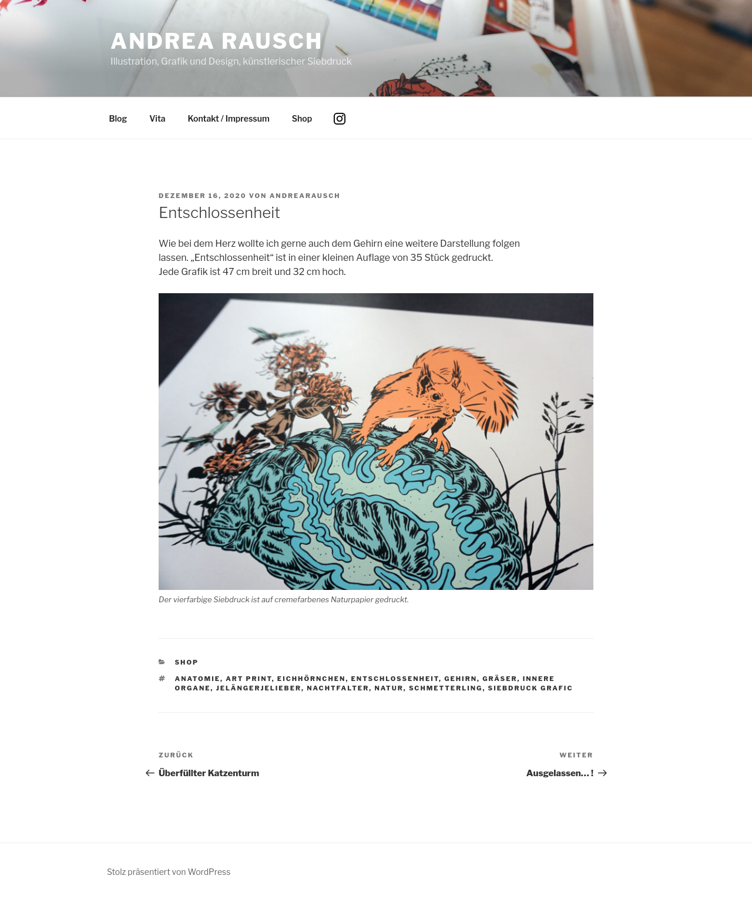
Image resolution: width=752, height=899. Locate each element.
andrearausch (305, 196)
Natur (388, 688)
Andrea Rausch (216, 41)
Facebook (367, 127)
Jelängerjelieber (258, 688)
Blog (118, 118)
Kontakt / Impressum (229, 118)
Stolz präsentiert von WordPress (168, 872)
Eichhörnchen (311, 679)
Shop (302, 118)
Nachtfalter (338, 688)
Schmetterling (446, 688)
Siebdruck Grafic (530, 688)
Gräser (499, 679)
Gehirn (460, 679)
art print (249, 679)
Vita (157, 118)
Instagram (344, 127)
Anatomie (198, 679)
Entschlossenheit (395, 679)
